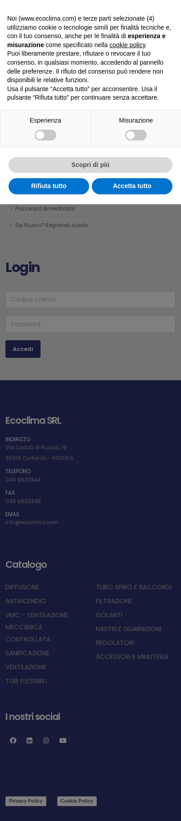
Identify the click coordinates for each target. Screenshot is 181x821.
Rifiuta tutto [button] (49, 185)
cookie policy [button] (127, 44)
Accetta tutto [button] (132, 185)
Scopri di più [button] (91, 164)
